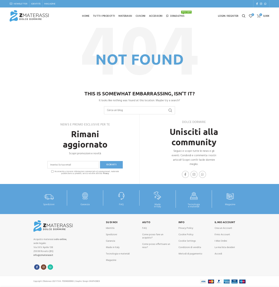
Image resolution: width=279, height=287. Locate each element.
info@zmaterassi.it (43, 255)
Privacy (106, 173)
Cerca (170, 110)
